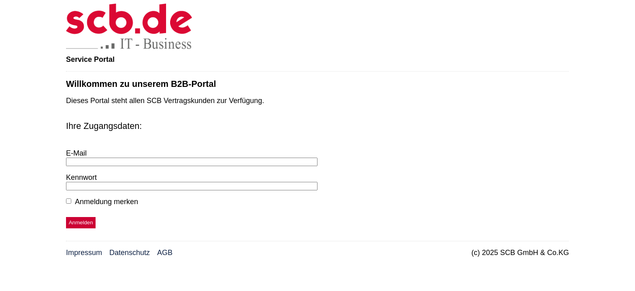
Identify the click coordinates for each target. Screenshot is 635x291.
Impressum (84, 253)
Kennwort (81, 177)
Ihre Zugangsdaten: (104, 126)
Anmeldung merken (106, 202)
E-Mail (76, 153)
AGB (165, 253)
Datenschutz (129, 253)
